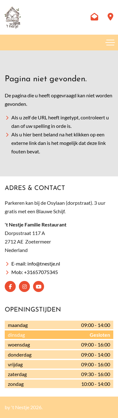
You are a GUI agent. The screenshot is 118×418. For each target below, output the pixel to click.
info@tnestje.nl (43, 263)
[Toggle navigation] (110, 42)
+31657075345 (41, 272)
